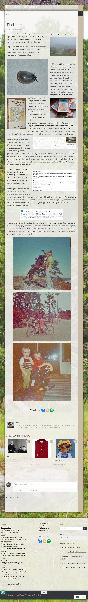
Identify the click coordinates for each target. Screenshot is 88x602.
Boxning (3, 538)
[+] (36, 493)
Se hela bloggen (44, 526)
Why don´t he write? (74, 550)
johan (10, 33)
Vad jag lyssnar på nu (14, 587)
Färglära (32, 464)
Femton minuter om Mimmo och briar (12, 547)
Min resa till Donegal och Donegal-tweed (13, 556)
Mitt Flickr (4, 563)
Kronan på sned (59, 464)
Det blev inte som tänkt (25, 6)
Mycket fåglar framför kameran (77, 555)
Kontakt (44, 529)
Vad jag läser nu (44, 531)
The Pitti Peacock (6, 577)
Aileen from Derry (6, 531)
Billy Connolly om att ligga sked (10, 535)
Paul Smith (4, 570)
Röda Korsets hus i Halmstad (76, 566)
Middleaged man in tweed (9, 549)
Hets (7, 459)
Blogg (8, 17)
